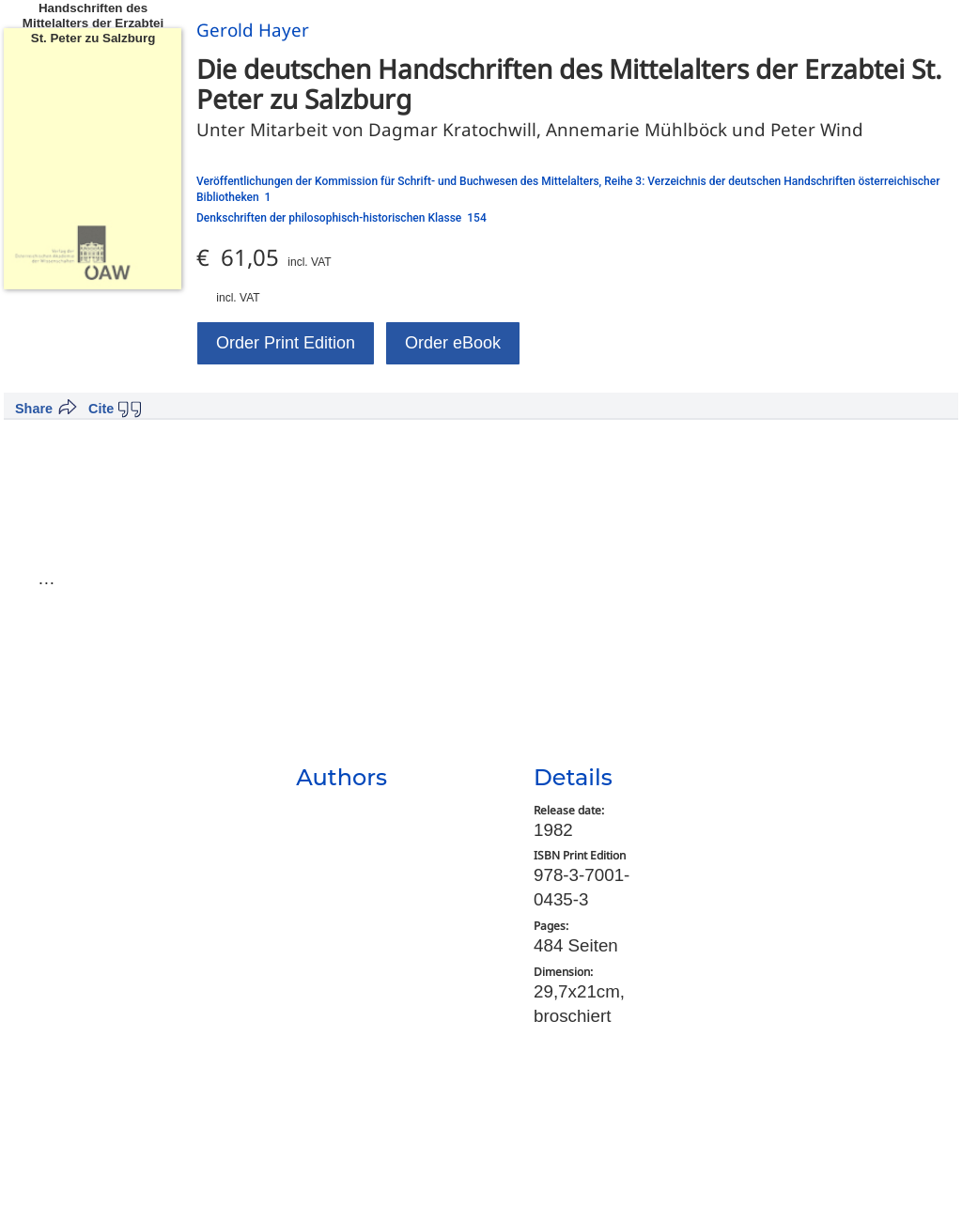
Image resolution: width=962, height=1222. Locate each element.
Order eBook (453, 342)
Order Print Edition (285, 342)
